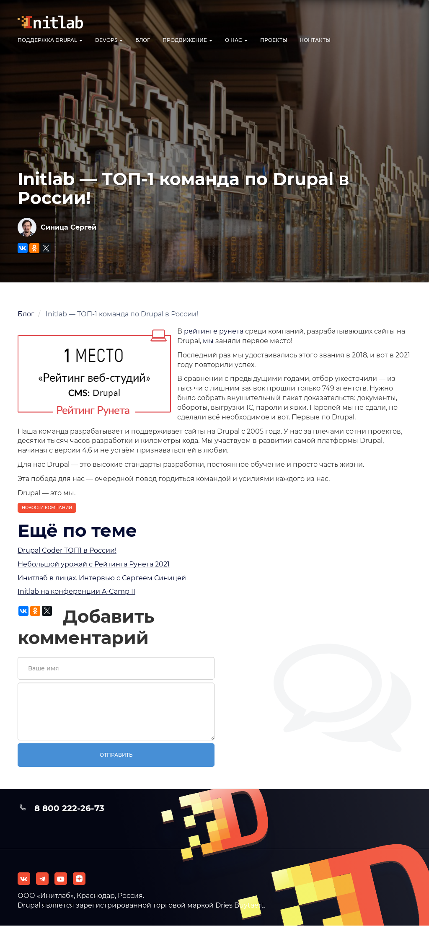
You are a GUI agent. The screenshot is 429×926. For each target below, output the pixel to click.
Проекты (273, 40)
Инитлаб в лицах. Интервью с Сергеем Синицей (102, 578)
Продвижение (187, 40)
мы (208, 341)
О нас (236, 40)
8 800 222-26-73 (69, 808)
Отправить (116, 755)
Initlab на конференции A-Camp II (76, 591)
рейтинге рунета (213, 331)
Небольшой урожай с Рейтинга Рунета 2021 (94, 564)
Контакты (315, 40)
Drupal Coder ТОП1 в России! (67, 550)
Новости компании (47, 507)
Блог (142, 40)
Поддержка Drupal (50, 40)
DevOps (109, 40)
